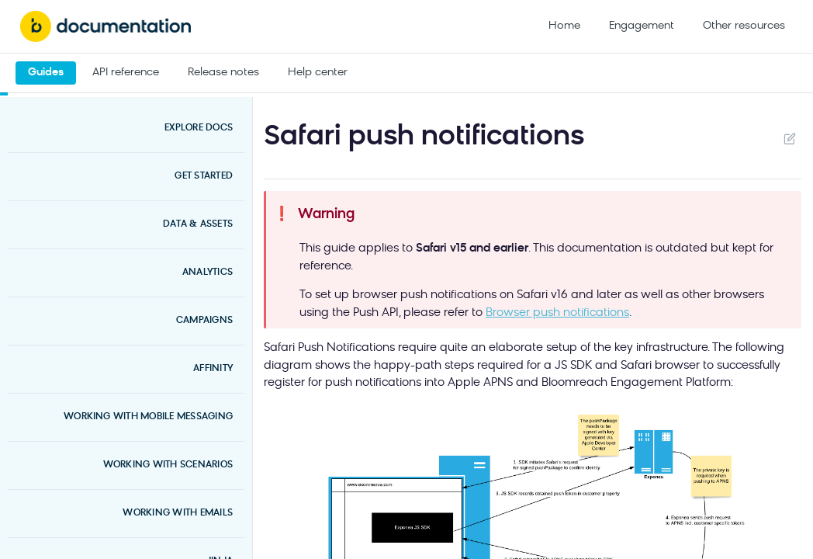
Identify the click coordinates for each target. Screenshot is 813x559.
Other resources (744, 26)
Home (564, 26)
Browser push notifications (557, 313)
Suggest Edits (789, 138)
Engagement (641, 26)
